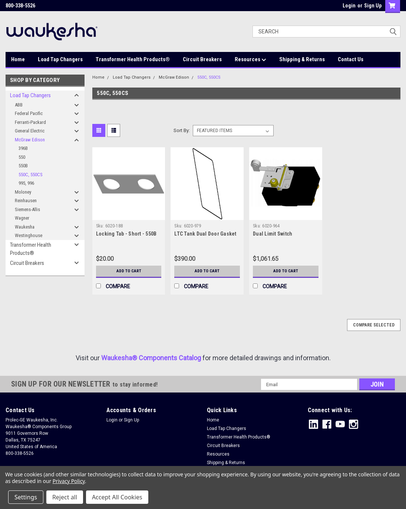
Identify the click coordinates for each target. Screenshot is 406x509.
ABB (19, 105)
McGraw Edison (30, 139)
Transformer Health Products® (133, 59)
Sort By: (182, 130)
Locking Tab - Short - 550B (126, 234)
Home (18, 59)
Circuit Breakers (202, 59)
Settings (25, 497)
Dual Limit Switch (272, 234)
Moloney (23, 192)
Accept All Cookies (117, 497)
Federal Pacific (29, 113)
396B (23, 148)
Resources (250, 59)
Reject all (64, 497)
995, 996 (26, 183)
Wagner (22, 218)
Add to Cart (128, 271)
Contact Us (350, 59)
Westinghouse (28, 235)
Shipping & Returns (302, 59)
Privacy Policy (69, 481)
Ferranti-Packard (30, 122)
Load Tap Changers (60, 59)
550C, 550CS (31, 174)
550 (22, 157)
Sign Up (373, 6)
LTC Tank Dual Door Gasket (205, 234)
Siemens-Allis (27, 209)
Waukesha (24, 227)
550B (23, 165)
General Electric (29, 131)
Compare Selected (374, 325)
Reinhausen (26, 200)
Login (349, 6)
